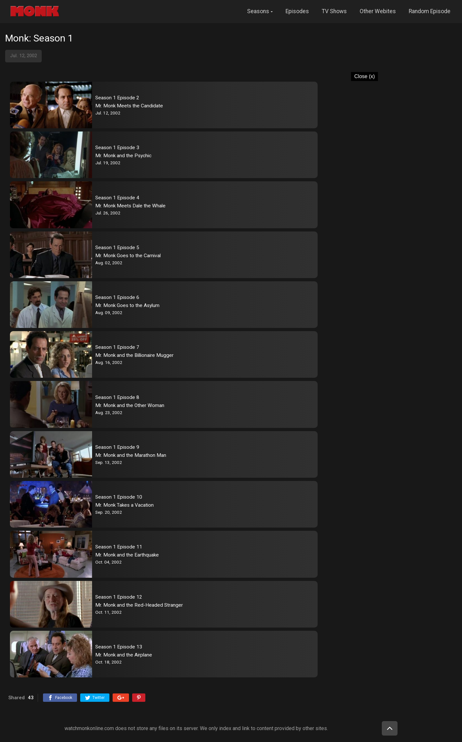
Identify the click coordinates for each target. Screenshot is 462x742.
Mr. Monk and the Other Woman (129, 405)
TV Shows (334, 11)
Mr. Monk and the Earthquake (127, 555)
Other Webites (378, 11)
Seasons (258, 11)
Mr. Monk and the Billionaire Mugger (134, 355)
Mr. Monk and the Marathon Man (130, 455)
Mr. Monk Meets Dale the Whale (130, 206)
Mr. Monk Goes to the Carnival (128, 255)
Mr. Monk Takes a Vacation (124, 505)
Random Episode (429, 11)
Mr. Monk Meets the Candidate (129, 106)
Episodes (297, 11)
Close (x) (364, 76)
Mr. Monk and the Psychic (123, 155)
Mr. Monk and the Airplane (123, 655)
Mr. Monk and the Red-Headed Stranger (139, 605)
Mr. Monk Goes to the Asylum (127, 305)
